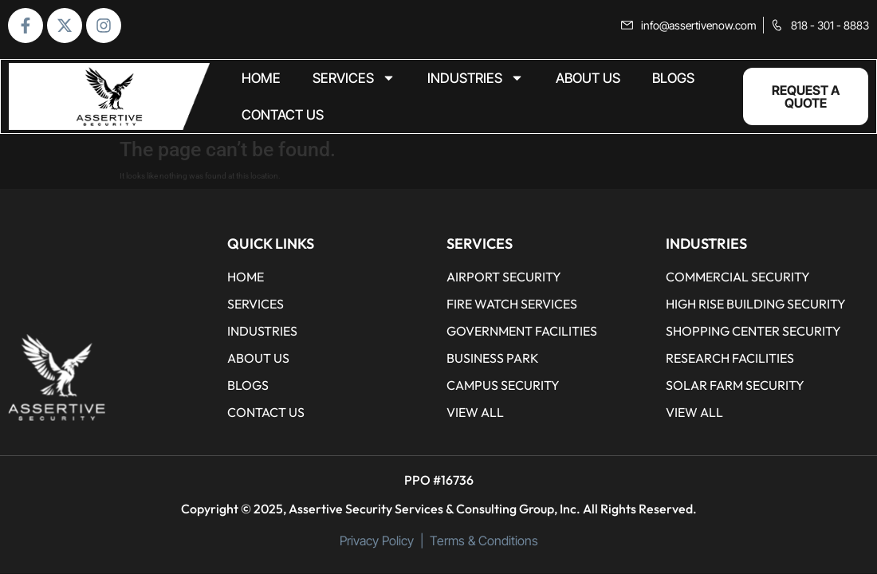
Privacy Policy (377, 540)
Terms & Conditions (484, 540)
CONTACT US (283, 115)
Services (354, 78)
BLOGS (673, 78)
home (261, 78)
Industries (475, 78)
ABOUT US (588, 78)
